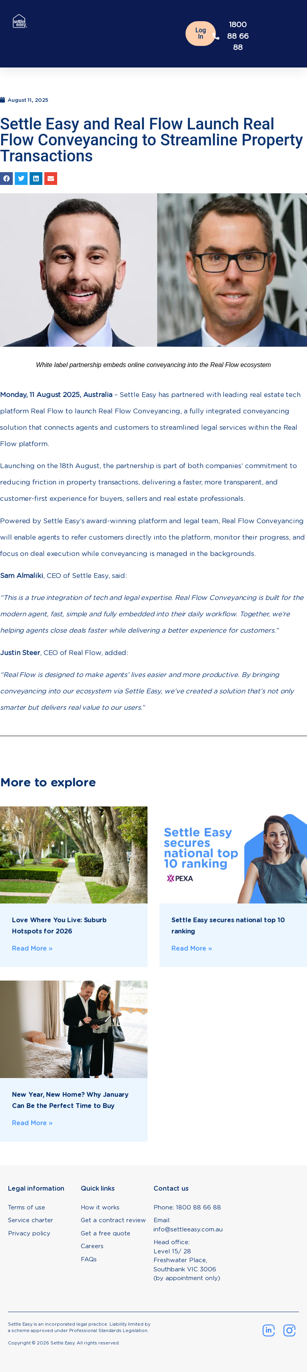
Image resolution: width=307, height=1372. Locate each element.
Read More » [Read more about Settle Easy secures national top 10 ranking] (191, 948)
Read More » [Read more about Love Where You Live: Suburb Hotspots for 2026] (32, 948)
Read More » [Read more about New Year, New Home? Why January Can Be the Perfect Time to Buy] (32, 1123)
